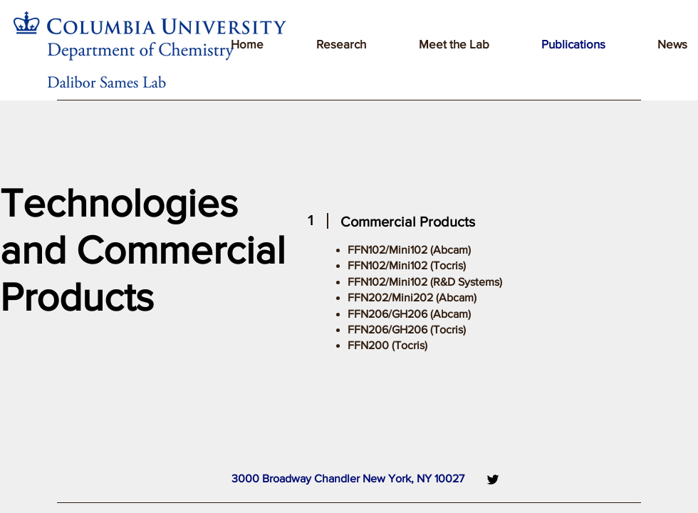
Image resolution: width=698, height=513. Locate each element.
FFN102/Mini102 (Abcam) (409, 250)
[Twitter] (493, 479)
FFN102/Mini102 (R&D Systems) (425, 282)
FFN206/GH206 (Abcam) (409, 314)
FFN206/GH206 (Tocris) (407, 329)
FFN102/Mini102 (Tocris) (407, 265)
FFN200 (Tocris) (387, 345)
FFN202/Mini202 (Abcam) (412, 297)
